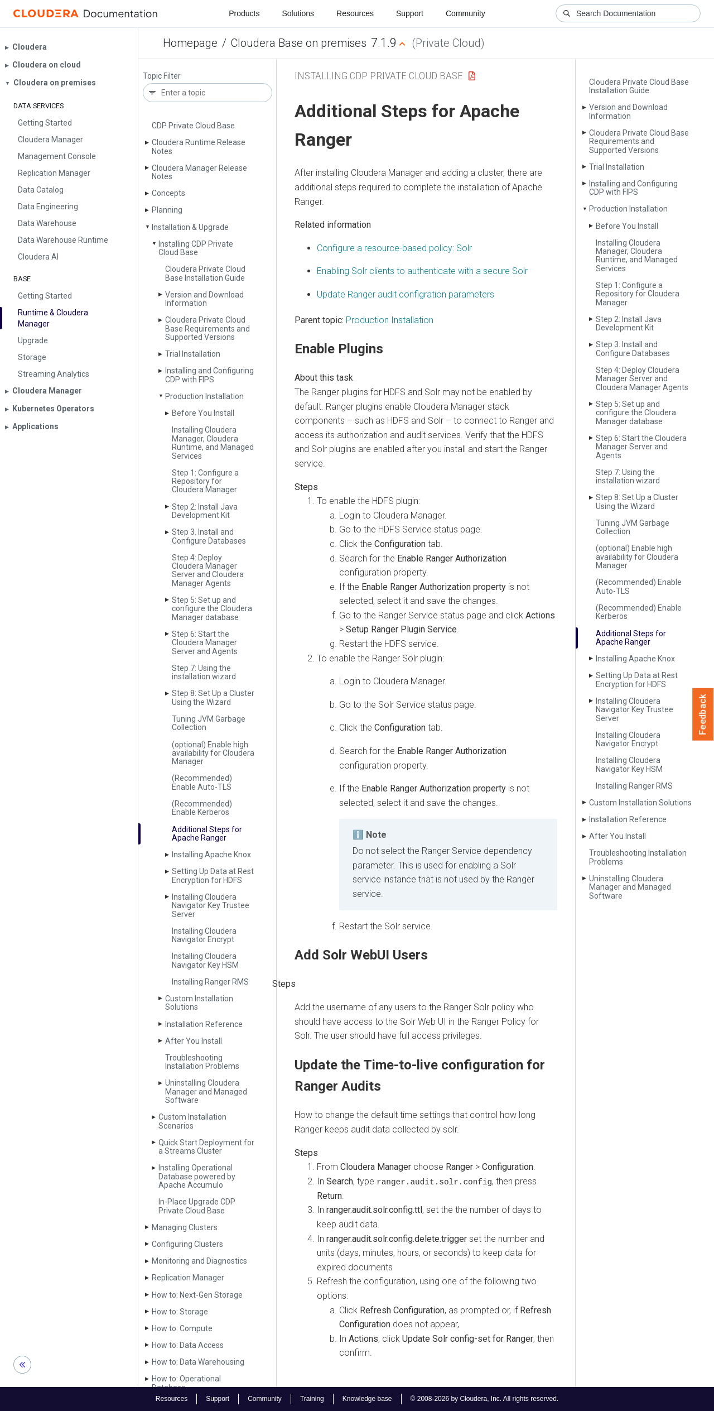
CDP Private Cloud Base (193, 125)
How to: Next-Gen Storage (197, 1294)
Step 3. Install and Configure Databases (209, 536)
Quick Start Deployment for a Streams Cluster (206, 1146)
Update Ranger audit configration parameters (405, 294)
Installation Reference (204, 1024)
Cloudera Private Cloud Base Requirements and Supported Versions (207, 328)
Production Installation (204, 396)
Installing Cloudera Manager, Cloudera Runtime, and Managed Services (213, 442)
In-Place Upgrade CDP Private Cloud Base (196, 1206)
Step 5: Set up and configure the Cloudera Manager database (212, 609)
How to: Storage (180, 1311)
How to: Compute (182, 1328)
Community (465, 13)
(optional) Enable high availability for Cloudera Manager (213, 753)
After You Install (193, 1040)
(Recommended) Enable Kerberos (202, 808)
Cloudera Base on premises (298, 43)
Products (244, 13)
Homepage (190, 43)
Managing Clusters (185, 1227)
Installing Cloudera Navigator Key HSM (205, 960)
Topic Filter (162, 76)
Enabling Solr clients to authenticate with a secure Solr (422, 271)
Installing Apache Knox (211, 854)
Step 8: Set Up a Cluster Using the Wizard (213, 697)
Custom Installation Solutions (199, 1002)
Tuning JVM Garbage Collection (208, 723)
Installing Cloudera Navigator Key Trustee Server (210, 905)
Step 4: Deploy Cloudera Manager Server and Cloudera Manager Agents (208, 570)
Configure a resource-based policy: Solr (394, 248)
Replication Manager (188, 1277)
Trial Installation (192, 353)
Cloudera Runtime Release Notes (198, 146)
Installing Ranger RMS (210, 981)
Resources (355, 13)
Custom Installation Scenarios (192, 1121)
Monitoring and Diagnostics (199, 1260)
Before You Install (203, 413)
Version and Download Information (204, 299)
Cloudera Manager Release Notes (199, 172)
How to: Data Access (188, 1345)
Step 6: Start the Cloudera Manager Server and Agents (205, 643)
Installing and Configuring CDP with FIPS (209, 374)
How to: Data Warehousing (198, 1361)
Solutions (298, 13)
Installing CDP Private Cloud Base (195, 248)
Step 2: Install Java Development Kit (205, 511)
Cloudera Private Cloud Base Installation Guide (205, 273)
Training (312, 1399)
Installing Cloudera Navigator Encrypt (204, 935)
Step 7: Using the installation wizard (204, 672)
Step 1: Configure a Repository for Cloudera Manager (205, 481)
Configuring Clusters (187, 1244)
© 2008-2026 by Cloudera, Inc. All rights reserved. (485, 1399)
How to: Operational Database (186, 1382)
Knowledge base (367, 1399)
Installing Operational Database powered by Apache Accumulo (196, 1176)
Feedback (703, 714)
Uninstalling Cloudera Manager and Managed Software (206, 1091)
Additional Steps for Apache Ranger (207, 833)
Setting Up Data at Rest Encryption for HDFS (213, 875)
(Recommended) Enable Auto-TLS (202, 782)
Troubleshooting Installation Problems (202, 1062)
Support (409, 13)
